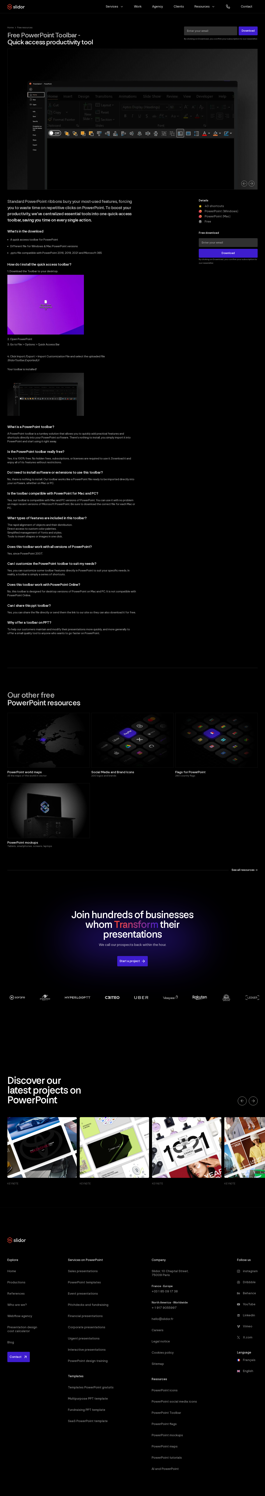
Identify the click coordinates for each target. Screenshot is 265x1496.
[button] (114, 6)
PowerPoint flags (164, 1424)
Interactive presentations (87, 1350)
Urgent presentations (84, 1338)
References (16, 1294)
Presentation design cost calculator (22, 1329)
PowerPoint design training (88, 1361)
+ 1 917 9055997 (164, 1308)
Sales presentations (83, 1271)
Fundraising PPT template (86, 1410)
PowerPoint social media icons (174, 1401)
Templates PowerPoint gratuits (91, 1387)
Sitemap (158, 1364)
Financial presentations (85, 1316)
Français (249, 1360)
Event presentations (83, 1294)
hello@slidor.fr (162, 1319)
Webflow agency (19, 1316)
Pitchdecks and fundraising (88, 1305)
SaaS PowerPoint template (88, 1421)
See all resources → (245, 870)
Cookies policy (163, 1353)
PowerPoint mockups (167, 1435)
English (248, 1371)
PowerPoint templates (84, 1282)
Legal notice (161, 1341)
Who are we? (17, 1305)
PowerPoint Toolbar (166, 1413)
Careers (157, 1330)
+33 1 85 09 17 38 (165, 1291)
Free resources (24, 27)
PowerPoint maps (165, 1446)
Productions (16, 1282)
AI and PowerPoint (165, 1469)
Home (10, 27)
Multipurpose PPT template (88, 1399)
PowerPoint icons (165, 1390)
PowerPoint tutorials (167, 1458)
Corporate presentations (86, 1327)
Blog (10, 1342)
